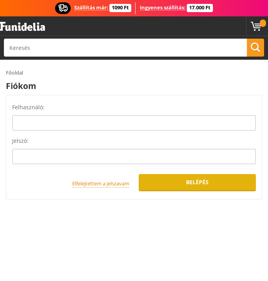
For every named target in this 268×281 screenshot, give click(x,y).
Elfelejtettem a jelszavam (100, 183)
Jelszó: (20, 140)
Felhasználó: (28, 107)
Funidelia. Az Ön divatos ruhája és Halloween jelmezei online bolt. (22, 27)
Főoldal (14, 72)
